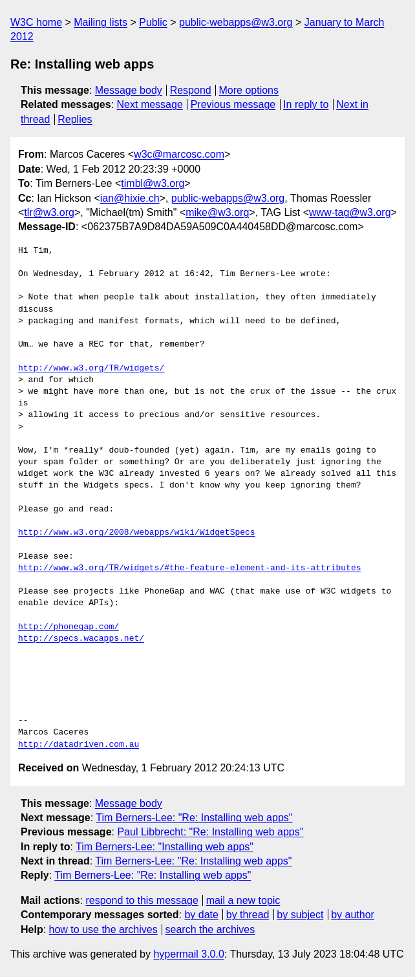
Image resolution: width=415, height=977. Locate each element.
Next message (150, 104)
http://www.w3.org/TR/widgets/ (91, 368)
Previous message (233, 104)
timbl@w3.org (152, 183)
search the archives (210, 929)
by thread (248, 914)
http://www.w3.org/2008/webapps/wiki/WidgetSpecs (136, 533)
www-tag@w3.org (350, 212)
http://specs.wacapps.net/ (81, 639)
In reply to (305, 104)
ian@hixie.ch (130, 198)
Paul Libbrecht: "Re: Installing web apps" (210, 831)
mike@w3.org (217, 212)
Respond (190, 90)
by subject (300, 914)
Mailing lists (100, 22)
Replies (75, 119)
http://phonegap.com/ (68, 627)
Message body (128, 90)
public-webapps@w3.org (235, 22)
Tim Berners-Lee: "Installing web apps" (164, 846)
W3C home (36, 22)
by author (352, 914)
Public (153, 22)
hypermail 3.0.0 (188, 954)
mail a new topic (243, 900)
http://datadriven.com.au (78, 745)
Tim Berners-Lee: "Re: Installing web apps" (194, 817)
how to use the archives (103, 929)
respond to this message (141, 900)
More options (249, 90)
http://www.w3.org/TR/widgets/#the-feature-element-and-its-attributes (189, 568)
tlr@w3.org (49, 212)
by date (201, 914)
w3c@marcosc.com (179, 154)
